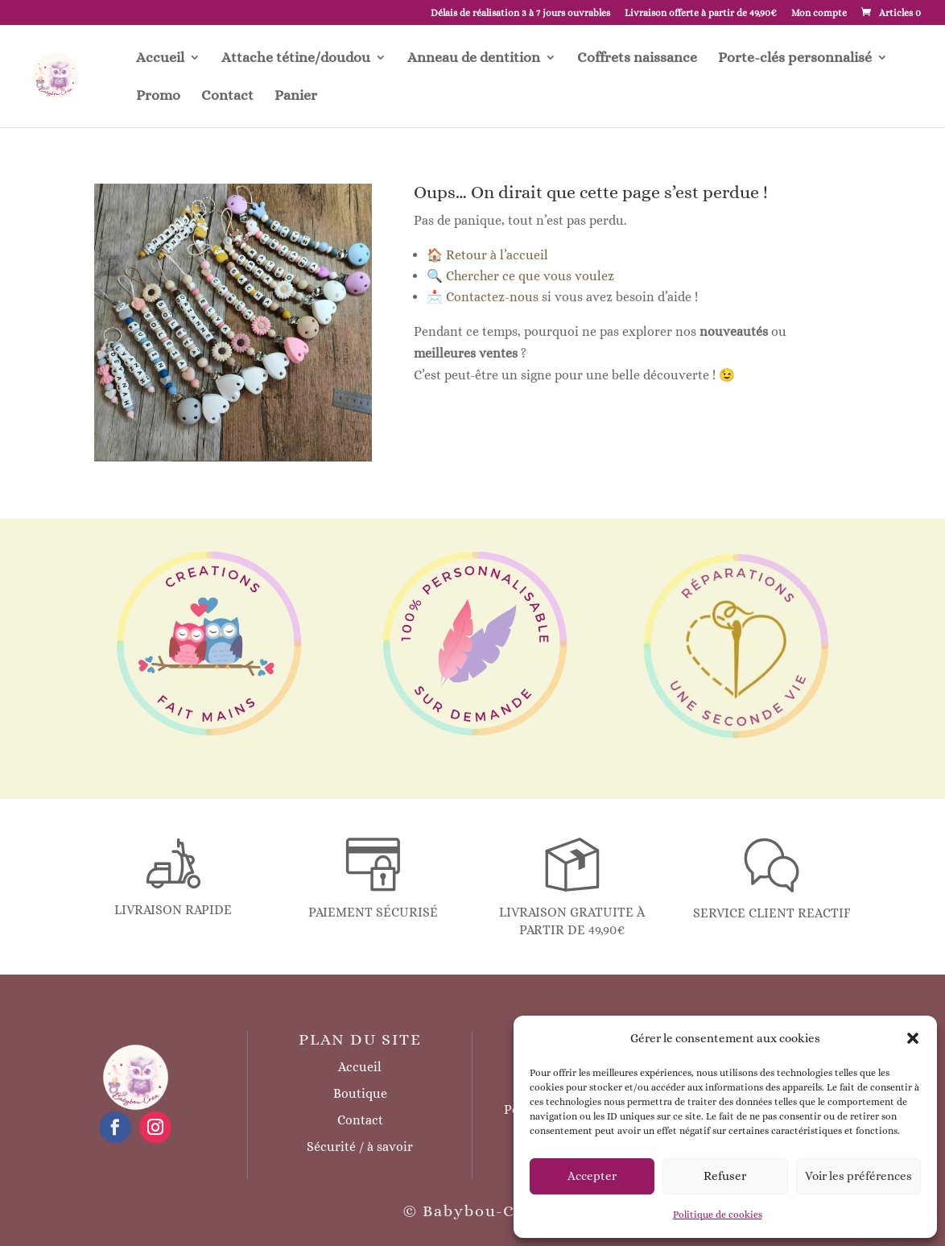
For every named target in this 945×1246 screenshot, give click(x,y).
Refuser (725, 1176)
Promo (158, 96)
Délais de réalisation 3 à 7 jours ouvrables (520, 13)
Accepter (592, 1176)
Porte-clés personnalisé (795, 58)
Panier (295, 96)
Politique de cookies (717, 1214)
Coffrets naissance (637, 58)
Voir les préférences (858, 1176)
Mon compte (819, 13)
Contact (227, 96)
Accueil (160, 58)
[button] (913, 1038)
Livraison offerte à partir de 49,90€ (701, 13)
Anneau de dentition (473, 58)
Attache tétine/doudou (295, 58)
